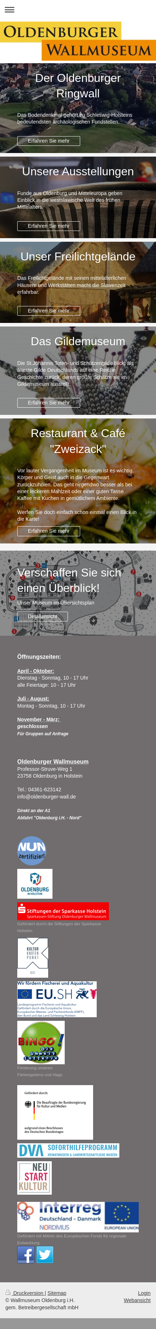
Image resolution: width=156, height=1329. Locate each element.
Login (144, 1293)
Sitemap (56, 1293)
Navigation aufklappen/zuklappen (78, 9)
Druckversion (25, 1293)
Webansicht (137, 1300)
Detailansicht (43, 616)
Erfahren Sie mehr (49, 141)
